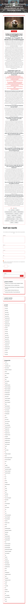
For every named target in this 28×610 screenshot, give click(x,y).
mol (5, 511)
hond (5, 461)
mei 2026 (6, 308)
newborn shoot (7, 522)
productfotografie (7, 547)
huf (5, 463)
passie (16, 220)
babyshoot (6, 377)
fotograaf (8, 215)
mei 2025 (6, 331)
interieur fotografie (7, 471)
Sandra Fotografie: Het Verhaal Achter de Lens (12, 290)
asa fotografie (7, 373)
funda (6, 446)
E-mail (4, 250)
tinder (6, 568)
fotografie (6, 436)
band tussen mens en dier (8, 211)
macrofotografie (7, 503)
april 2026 (6, 310)
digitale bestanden (20, 211)
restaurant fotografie (8, 551)
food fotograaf (7, 409)
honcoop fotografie (8, 459)
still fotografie (7, 562)
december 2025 (7, 318)
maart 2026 (6, 312)
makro (6, 505)
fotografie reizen (7, 442)
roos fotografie (7, 553)
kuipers (6, 490)
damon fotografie (7, 402)
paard (6, 526)
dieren (6, 404)
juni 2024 (6, 352)
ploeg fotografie (7, 536)
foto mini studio (7, 421)
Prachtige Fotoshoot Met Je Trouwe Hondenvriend (12, 292)
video (6, 576)
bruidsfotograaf (7, 392)
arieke (6, 371)
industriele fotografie (8, 469)
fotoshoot (19, 215)
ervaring (21, 213)
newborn (6, 520)
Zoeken (5, 273)
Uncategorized (7, 572)
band (5, 379)
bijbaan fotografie (7, 388)
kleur (5, 486)
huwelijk (6, 465)
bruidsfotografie (7, 394)
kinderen (6, 482)
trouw (6, 570)
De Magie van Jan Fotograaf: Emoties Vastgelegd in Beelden (14, 283)
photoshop (6, 532)
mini (5, 509)
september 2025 (7, 323)
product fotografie (7, 543)
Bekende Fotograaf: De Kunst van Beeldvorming (12, 285)
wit (5, 593)
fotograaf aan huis (8, 427)
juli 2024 (6, 350)
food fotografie (7, 411)
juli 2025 (6, 327)
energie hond (16, 213)
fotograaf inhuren (7, 434)
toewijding (16, 222)
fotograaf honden (14, 215)
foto (5, 415)
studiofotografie (7, 564)
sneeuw (6, 557)
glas (5, 448)
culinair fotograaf (7, 398)
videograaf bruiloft (7, 580)
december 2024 (7, 341)
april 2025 (6, 333)
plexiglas (6, 534)
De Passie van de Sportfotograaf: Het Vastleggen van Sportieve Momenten (14, 288)
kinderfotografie (7, 484)
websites (6, 589)
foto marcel (6, 419)
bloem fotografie (7, 390)
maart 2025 (6, 335)
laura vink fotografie (8, 497)
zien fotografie (7, 595)
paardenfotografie (7, 528)
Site (3, 255)
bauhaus (6, 383)
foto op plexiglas (7, 425)
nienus (6, 524)
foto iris (6, 417)
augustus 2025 (7, 325)
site (5, 555)
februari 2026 (7, 314)
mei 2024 (6, 354)
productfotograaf (7, 545)
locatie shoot (7, 220)
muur (5, 513)
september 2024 (7, 346)
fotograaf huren (7, 432)
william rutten (7, 591)
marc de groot (7, 507)
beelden (15, 211)
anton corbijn (7, 367)
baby (5, 375)
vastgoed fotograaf (8, 574)
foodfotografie (7, 413)
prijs (5, 541)
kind (5, 478)
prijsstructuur (21, 220)
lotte (5, 501)
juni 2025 (6, 329)
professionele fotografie (8, 549)
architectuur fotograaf (8, 369)
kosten (6, 488)
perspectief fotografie (8, 530)
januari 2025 (7, 339)
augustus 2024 (7, 348)
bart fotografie (7, 381)
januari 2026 (7, 316)
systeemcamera (7, 566)
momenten (12, 220)
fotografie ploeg (7, 440)
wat (5, 587)
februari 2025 (7, 337)
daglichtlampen (7, 400)
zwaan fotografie (7, 597)
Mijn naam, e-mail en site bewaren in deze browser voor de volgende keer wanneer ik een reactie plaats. (14, 262)
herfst (6, 455)
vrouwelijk (6, 585)
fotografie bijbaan (7, 438)
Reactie (4, 235)
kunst (6, 492)
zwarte (6, 601)
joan (5, 476)
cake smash (7, 396)
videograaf (6, 578)
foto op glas (7, 423)
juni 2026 (6, 306)
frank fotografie (7, 444)
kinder (6, 480)
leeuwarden (6, 499)
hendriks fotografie (8, 453)
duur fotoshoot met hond (9, 213)
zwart (6, 599)
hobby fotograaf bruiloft (8, 457)
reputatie (12, 222)
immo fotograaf (7, 467)
